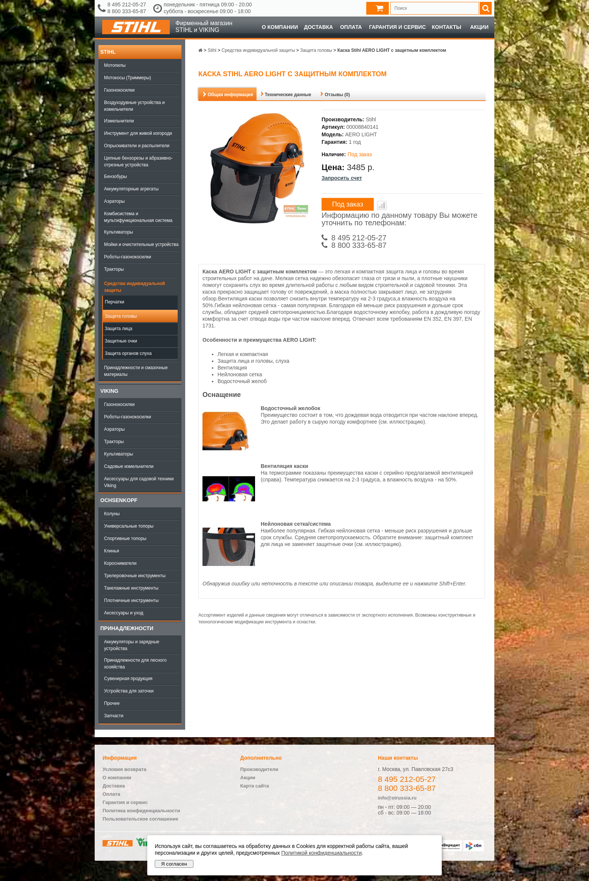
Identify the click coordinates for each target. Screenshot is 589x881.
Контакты (446, 27)
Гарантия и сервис (397, 27)
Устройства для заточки (129, 691)
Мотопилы (114, 65)
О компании (280, 27)
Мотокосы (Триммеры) (127, 77)
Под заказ (347, 204)
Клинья (111, 551)
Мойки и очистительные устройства (141, 244)
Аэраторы (114, 201)
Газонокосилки (119, 90)
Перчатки (114, 302)
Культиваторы (118, 232)
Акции (479, 27)
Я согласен (174, 864)
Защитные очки (121, 341)
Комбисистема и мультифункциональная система (138, 217)
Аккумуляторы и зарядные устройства (131, 645)
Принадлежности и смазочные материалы (136, 371)
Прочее (111, 703)
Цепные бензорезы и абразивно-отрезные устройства (138, 161)
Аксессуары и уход (123, 612)
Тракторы (114, 269)
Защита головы (121, 316)
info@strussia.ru (397, 798)
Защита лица (118, 328)
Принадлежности (126, 628)
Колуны (112, 513)
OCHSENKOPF (118, 500)
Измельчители (119, 121)
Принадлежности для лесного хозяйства (135, 664)
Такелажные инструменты (131, 588)
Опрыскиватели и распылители (136, 145)
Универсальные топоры (129, 526)
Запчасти (114, 715)
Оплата (351, 27)
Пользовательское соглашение (140, 819)
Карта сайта (254, 786)
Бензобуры (115, 176)
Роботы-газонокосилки (127, 256)
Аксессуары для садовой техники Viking (139, 482)
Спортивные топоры (125, 538)
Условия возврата (124, 769)
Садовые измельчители (129, 466)
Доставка (318, 27)
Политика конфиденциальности (141, 810)
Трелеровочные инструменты (135, 575)
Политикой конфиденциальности (321, 853)
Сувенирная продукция (128, 678)
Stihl (107, 52)
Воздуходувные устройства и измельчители (134, 106)
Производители (259, 769)
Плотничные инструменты (131, 600)
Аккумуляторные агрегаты (131, 189)
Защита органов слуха (128, 353)
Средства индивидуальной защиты (134, 287)
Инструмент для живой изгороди (138, 133)
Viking (109, 391)
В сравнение (382, 205)
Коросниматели (120, 563)
